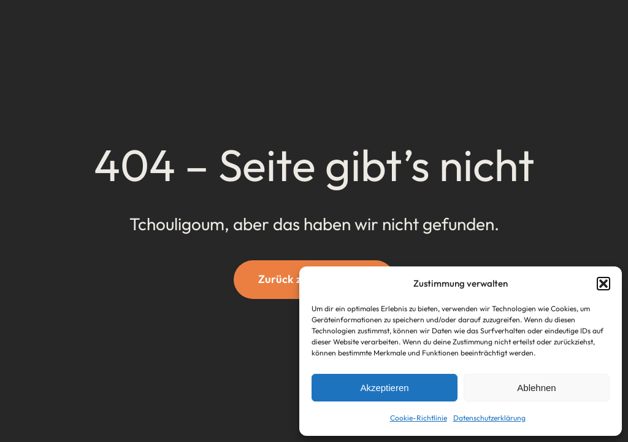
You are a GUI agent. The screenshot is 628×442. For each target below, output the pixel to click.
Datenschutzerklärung (489, 417)
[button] (603, 283)
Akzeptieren (384, 387)
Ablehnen (536, 387)
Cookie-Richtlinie (418, 417)
